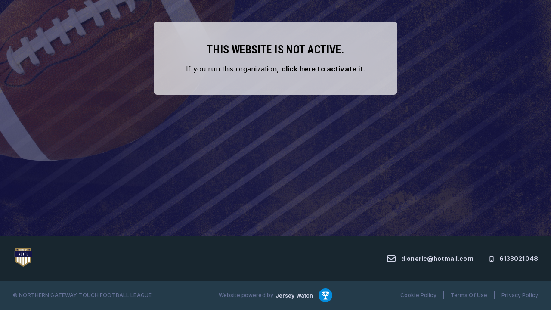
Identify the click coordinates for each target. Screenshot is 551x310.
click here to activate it (322, 69)
